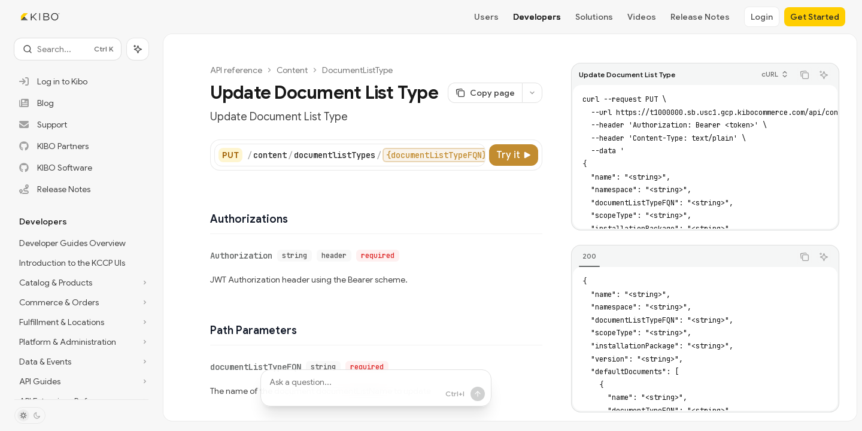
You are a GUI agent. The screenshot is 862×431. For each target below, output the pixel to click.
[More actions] (532, 93)
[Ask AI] (823, 75)
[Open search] (67, 49)
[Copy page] (485, 93)
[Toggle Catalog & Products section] (81, 282)
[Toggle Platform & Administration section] (81, 341)
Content (292, 70)
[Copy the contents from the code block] (804, 75)
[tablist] (682, 257)
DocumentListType (357, 70)
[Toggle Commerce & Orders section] (81, 302)
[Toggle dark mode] (29, 415)
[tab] (589, 256)
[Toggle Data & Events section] (81, 361)
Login (762, 16)
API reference (236, 70)
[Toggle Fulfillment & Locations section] (81, 322)
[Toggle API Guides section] (81, 381)
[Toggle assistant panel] (137, 49)
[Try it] (513, 155)
